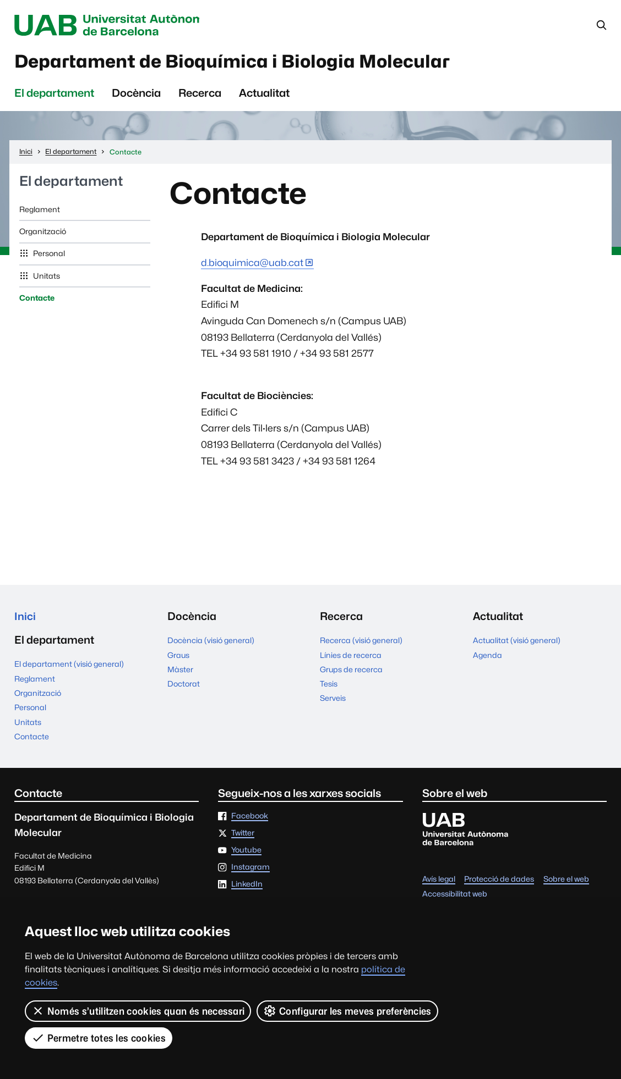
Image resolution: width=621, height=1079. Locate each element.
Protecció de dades (499, 883)
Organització (42, 233)
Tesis (328, 686)
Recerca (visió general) (361, 642)
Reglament (39, 211)
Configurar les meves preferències (348, 1010)
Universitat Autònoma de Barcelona (115, 25)
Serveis (333, 700)
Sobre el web (566, 883)
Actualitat (264, 95)
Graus (178, 657)
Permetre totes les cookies (98, 1037)
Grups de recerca (351, 671)
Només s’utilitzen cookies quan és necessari (138, 1010)
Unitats (45, 278)
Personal (48, 256)
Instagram (250, 870)
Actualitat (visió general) (516, 642)
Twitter (242, 836)
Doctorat (183, 686)
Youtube (246, 853)
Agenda (487, 657)
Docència (136, 95)
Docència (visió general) (210, 642)
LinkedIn (247, 887)
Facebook (249, 820)
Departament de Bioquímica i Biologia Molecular (243, 62)
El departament (54, 95)
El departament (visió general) (69, 667)
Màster (180, 671)
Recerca (199, 95)
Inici (25, 618)
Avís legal (438, 883)
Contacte (37, 300)
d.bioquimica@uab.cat (252, 264)
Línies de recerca (351, 657)
